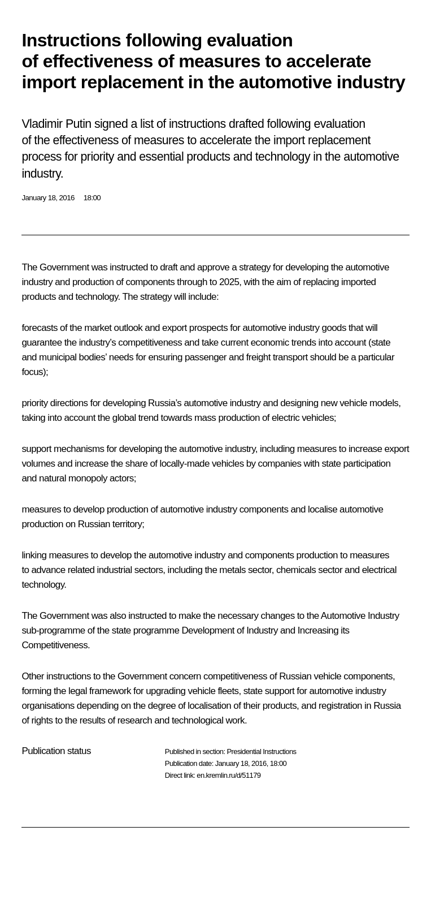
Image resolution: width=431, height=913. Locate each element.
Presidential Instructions (261, 751)
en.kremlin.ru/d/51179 (228, 775)
